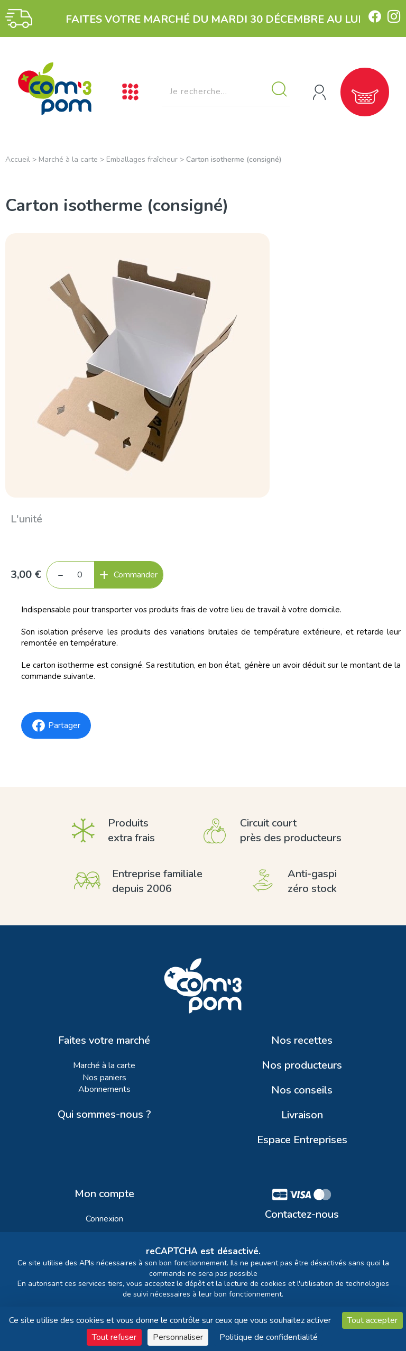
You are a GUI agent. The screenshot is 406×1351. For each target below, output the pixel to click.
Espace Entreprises (302, 1140)
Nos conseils (302, 1090)
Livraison (302, 1115)
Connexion (104, 1219)
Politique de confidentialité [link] (268, 1337)
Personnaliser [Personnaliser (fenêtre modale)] (178, 1337)
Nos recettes (302, 1040)
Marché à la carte (68, 159)
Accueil (17, 159)
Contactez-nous (302, 1214)
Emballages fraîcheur (142, 159)
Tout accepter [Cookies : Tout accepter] (372, 1320)
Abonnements (104, 1089)
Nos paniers (104, 1077)
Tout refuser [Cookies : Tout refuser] (114, 1337)
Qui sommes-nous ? (104, 1114)
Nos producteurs (302, 1065)
